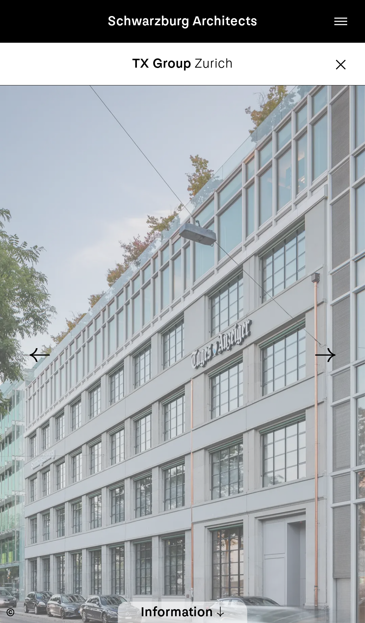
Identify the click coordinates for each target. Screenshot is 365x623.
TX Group (182, 64)
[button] (325, 354)
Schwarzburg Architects (182, 21)
